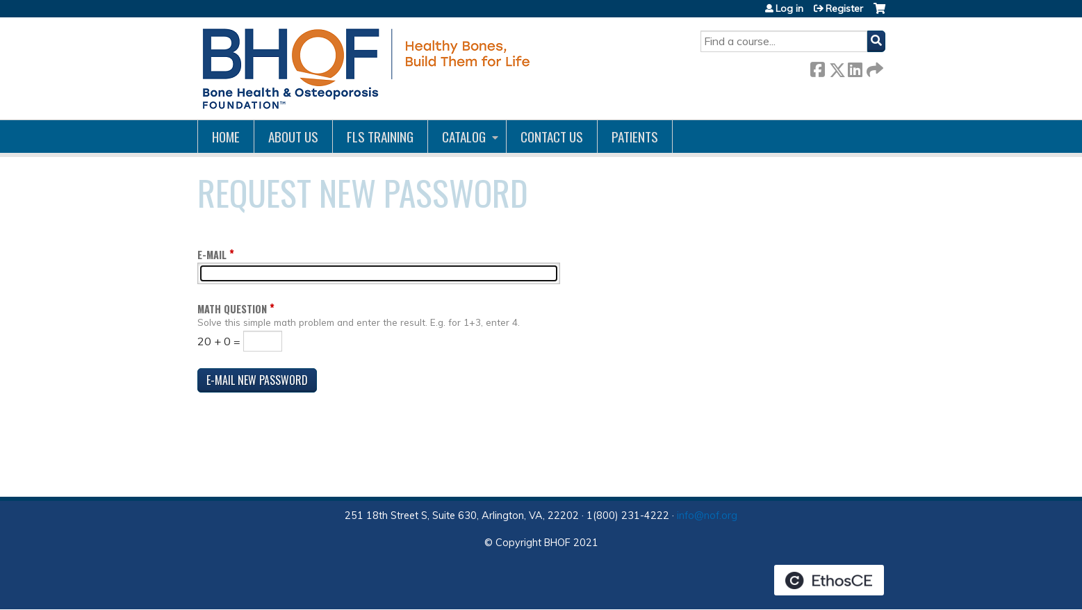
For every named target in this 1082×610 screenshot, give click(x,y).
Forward (873, 67)
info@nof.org (707, 515)
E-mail (212, 254)
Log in (789, 8)
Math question (232, 309)
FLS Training (380, 136)
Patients (635, 136)
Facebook (817, 67)
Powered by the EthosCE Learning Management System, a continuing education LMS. (829, 580)
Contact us (551, 136)
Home (226, 136)
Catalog (464, 136)
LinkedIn (855, 67)
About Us (293, 136)
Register (844, 8)
